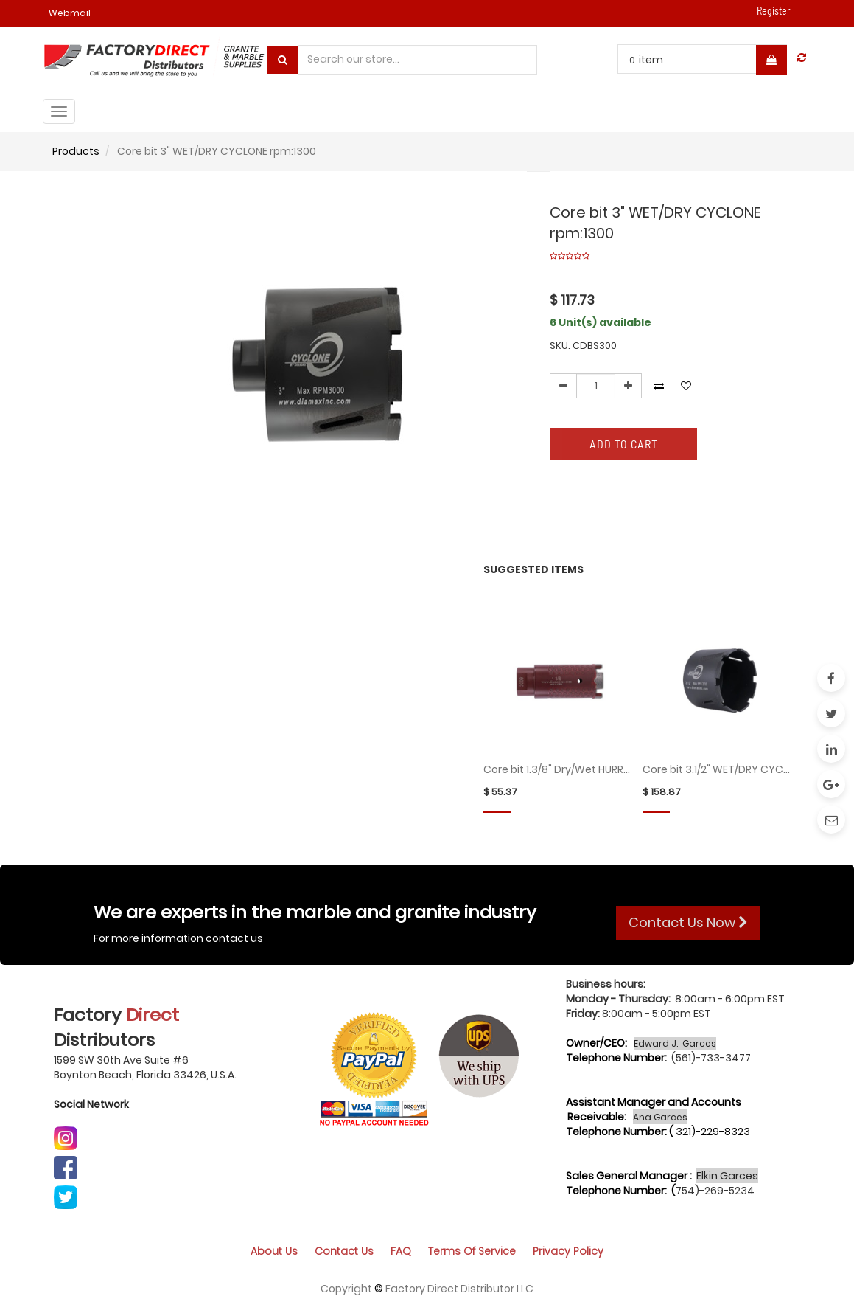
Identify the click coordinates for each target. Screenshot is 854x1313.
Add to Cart (623, 444)
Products (75, 151)
